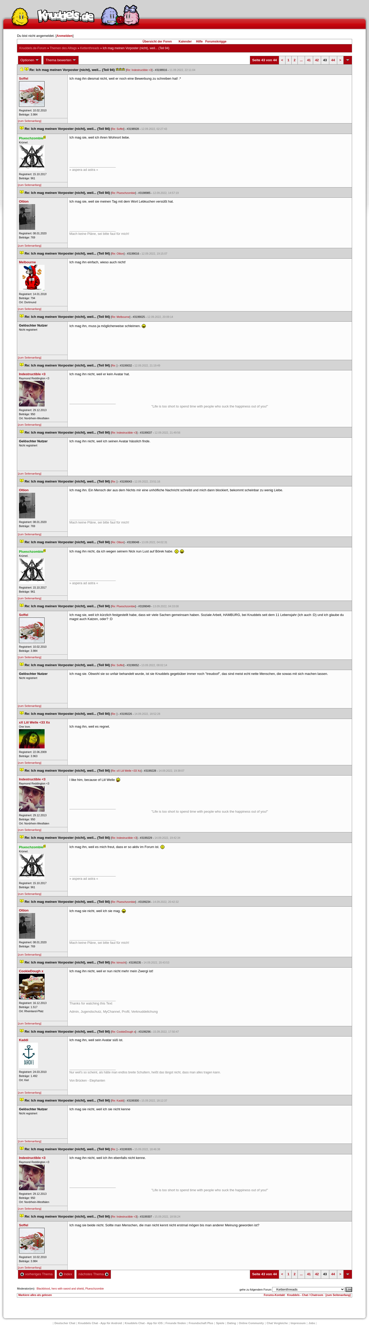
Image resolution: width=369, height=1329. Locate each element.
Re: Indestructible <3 (139, 69)
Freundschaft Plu (201, 1323)
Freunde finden (176, 1323)
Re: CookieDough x (123, 1031)
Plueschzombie (94, 1288)
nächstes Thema (94, 1274)
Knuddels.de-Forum (32, 48)
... (301, 60)
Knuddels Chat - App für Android (100, 1323)
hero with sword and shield (68, 1288)
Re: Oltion (118, 253)
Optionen (29, 60)
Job (312, 1323)
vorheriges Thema (36, 1274)
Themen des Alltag (63, 48)
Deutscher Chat (65, 1323)
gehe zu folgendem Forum (255, 1289)
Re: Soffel (118, 128)
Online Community (251, 1323)
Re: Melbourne (121, 316)
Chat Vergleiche (277, 1323)
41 (309, 60)
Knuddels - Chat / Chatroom (305, 1294)
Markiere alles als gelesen (35, 1294)
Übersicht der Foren (157, 41)
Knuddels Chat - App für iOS (144, 1323)
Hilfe (199, 41)
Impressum (298, 1323)
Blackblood (43, 1288)
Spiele (220, 1323)
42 (317, 60)
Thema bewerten (61, 60)
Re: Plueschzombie (123, 192)
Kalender (185, 41)
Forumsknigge (216, 41)
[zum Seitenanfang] (29, 120)
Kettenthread (89, 48)
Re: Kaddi (118, 1100)
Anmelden (64, 36)
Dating (231, 1323)
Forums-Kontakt (274, 1294)
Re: (114, 365)
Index (65, 1274)
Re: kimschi (119, 962)
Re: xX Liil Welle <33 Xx (126, 770)
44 (333, 60)
